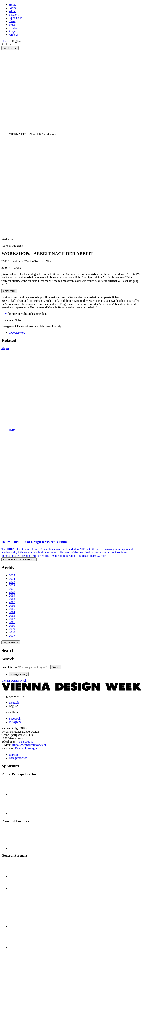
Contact (13, 28)
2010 (12, 625)
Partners (14, 14)
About (12, 11)
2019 (12, 595)
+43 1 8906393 (24, 741)
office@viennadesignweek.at (29, 745)
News (12, 7)
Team (12, 21)
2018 (12, 598)
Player (13, 31)
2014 (12, 612)
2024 (12, 578)
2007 (12, 635)
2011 (12, 622)
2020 (12, 592)
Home (12, 4)
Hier (4, 313)
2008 (12, 632)
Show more (9, 290)
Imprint (13, 754)
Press (12, 24)
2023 (12, 582)
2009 (12, 629)
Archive (14, 34)
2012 (12, 618)
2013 (12, 615)
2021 (12, 588)
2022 (12, 585)
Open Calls (15, 18)
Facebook (20, 748)
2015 (12, 608)
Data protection (18, 758)
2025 (12, 575)
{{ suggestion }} (18, 674)
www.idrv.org (17, 332)
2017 (12, 602)
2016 (12, 605)
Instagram (33, 748)
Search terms (9, 667)
